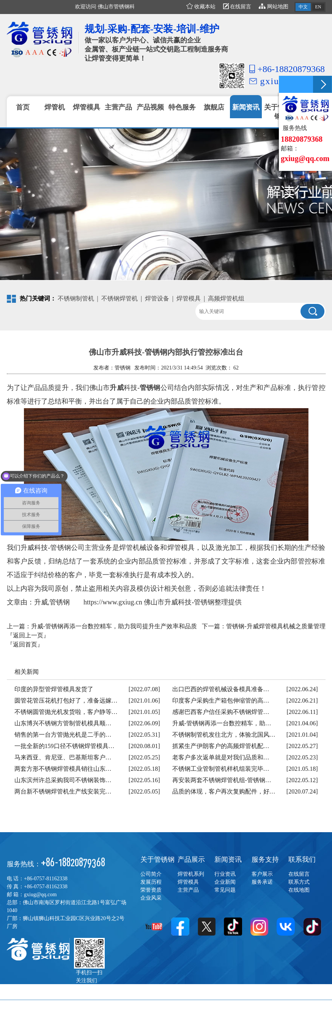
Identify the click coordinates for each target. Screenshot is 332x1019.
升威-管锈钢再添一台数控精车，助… (221, 723)
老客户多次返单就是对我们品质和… (220, 757)
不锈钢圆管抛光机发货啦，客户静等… (66, 712)
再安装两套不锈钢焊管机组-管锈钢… (221, 780)
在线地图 (299, 890)
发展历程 (151, 882)
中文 (303, 6)
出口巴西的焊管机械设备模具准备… (220, 689)
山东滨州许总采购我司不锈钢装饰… (63, 780)
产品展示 (191, 859)
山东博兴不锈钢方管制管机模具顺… (63, 723)
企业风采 (151, 898)
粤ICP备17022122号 (104, 1009)
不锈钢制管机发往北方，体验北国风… (223, 734)
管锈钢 (150, 387)
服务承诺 (262, 882)
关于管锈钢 (157, 859)
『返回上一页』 (28, 635)
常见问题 (225, 890)
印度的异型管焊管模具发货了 (53, 689)
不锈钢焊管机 (119, 298)
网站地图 (273, 6)
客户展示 (262, 874)
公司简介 (151, 874)
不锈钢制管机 (76, 298)
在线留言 (237, 6)
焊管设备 (157, 298)
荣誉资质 (151, 890)
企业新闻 (225, 882)
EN (318, 6)
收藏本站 (201, 6)
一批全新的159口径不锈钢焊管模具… (64, 746)
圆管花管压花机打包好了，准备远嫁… (66, 700)
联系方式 (299, 882)
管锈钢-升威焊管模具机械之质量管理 (275, 626)
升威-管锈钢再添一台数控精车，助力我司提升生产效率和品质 (114, 626)
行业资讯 (225, 874)
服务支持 (265, 859)
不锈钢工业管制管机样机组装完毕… (220, 768)
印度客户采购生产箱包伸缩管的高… (220, 700)
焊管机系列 (191, 874)
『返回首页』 (25, 644)
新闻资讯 (228, 859)
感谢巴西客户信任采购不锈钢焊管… (220, 712)
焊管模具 (188, 298)
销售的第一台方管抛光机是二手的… (63, 734)
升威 (116, 387)
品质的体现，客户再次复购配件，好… (223, 791)
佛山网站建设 (308, 1009)
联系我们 (302, 859)
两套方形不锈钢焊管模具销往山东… (63, 768)
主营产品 (188, 890)
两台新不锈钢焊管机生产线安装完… (63, 791)
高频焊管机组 (226, 298)
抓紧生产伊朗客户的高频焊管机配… (220, 746)
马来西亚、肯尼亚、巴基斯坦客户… (63, 757)
